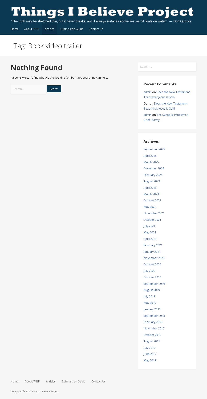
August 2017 (152, 341)
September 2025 (154, 149)
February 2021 (153, 245)
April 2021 (150, 239)
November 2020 (154, 258)
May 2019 (150, 303)
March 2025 (151, 162)
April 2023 (150, 188)
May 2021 (150, 232)
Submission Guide (71, 29)
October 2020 (152, 264)
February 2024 (153, 175)
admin (148, 92)
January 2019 (152, 309)
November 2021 (154, 213)
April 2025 (150, 156)
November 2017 (154, 328)
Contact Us (96, 29)
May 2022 (150, 207)
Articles (49, 29)
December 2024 (154, 168)
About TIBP (31, 29)
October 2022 (152, 200)
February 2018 (153, 322)
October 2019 (152, 277)
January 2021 (152, 252)
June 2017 (150, 354)
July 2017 (149, 348)
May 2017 (150, 360)
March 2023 (151, 194)
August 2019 (152, 290)
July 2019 (149, 296)
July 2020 (149, 271)
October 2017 (152, 335)
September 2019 (154, 284)
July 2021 (149, 226)
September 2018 (154, 316)
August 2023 (152, 181)
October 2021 (152, 220)
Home (15, 29)
